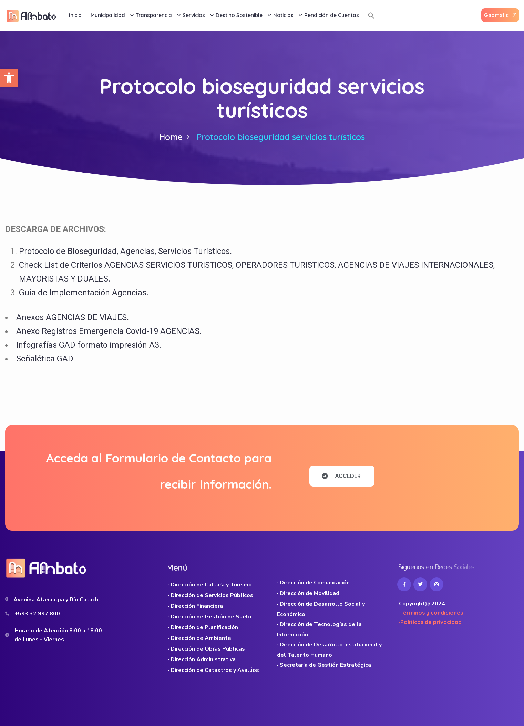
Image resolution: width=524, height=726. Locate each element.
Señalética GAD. (45, 359)
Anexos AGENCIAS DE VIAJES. (72, 317)
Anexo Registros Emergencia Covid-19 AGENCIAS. (109, 331)
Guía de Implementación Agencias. (83, 292)
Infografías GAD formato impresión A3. (88, 345)
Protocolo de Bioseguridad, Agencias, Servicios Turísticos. (125, 251)
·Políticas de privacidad (430, 621)
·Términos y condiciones (431, 612)
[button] (9, 78)
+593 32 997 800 (37, 613)
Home (171, 137)
